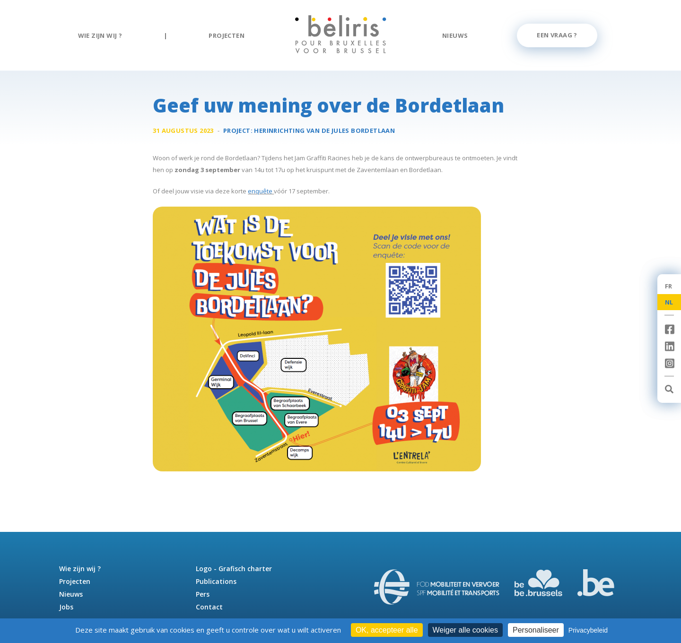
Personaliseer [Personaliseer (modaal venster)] (536, 630)
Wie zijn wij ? (100, 35)
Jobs (66, 606)
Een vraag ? (557, 35)
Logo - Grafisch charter (234, 568)
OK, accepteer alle (387, 630)
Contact (209, 606)
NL (669, 302)
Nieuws (455, 35)
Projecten (226, 35)
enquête (261, 191)
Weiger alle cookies (465, 630)
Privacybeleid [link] (588, 630)
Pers (203, 594)
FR (668, 286)
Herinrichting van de (324, 130)
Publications (216, 581)
